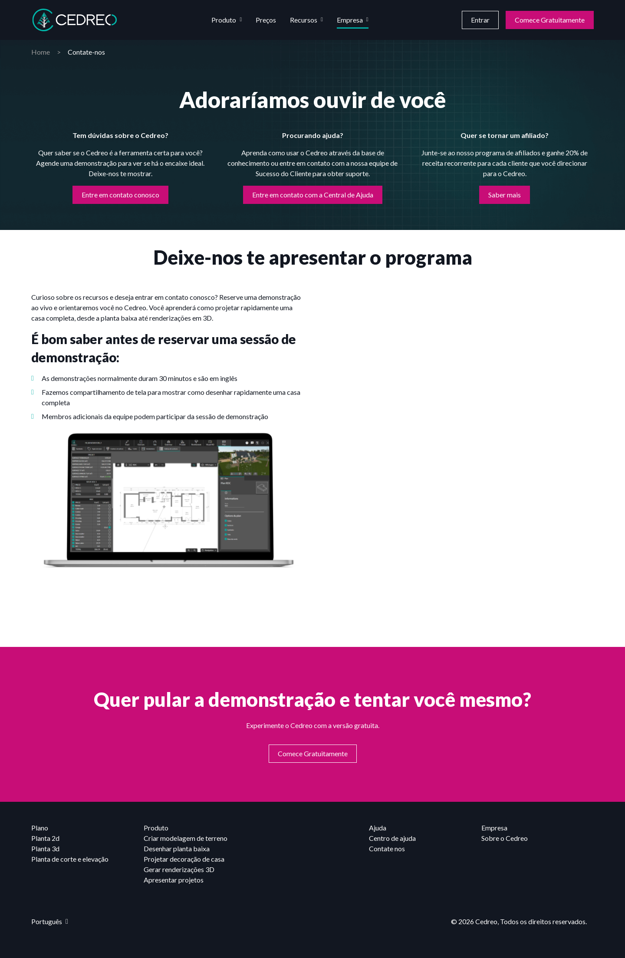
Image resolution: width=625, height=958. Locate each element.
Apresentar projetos (174, 880)
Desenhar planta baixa (177, 848)
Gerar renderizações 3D (179, 869)
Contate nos (387, 848)
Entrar (480, 20)
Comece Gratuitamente (550, 20)
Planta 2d (45, 838)
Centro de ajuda (392, 838)
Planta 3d (45, 848)
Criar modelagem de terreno (185, 838)
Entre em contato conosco (120, 194)
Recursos (303, 20)
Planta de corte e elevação (70, 859)
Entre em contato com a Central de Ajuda (312, 194)
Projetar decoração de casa (184, 859)
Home (40, 52)
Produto (223, 20)
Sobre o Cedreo (504, 838)
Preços (266, 20)
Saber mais (504, 194)
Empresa (350, 20)
